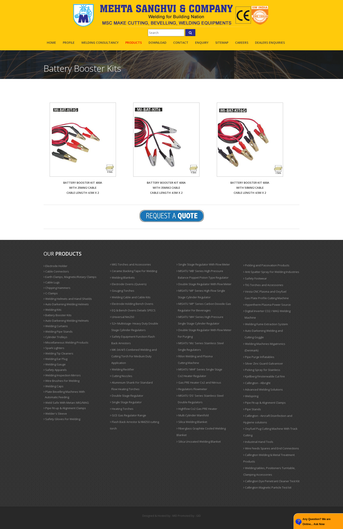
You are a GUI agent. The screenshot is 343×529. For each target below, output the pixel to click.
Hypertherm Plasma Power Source (267, 305)
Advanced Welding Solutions (263, 389)
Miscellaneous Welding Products (66, 342)
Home (51, 42)
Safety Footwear (255, 278)
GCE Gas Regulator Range (128, 415)
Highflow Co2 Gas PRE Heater (197, 409)
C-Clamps (51, 293)
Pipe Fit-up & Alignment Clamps (65, 408)
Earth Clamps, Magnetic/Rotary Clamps (70, 277)
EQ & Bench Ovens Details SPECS (133, 310)
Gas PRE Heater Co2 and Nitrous (199, 382)
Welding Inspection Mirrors (62, 375)
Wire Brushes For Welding (61, 381)
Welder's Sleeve (55, 414)
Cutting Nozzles (121, 376)
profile (69, 42)
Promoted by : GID (189, 516)
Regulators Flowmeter (192, 389)
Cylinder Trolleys (55, 337)
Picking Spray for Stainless (261, 370)
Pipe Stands (252, 409)
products (133, 42)
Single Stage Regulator (126, 402)
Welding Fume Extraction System (265, 324)
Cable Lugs (52, 282)
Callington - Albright (256, 383)
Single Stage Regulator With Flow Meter (203, 264)
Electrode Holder (55, 266)
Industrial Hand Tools (258, 442)
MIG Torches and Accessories (130, 264)
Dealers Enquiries (270, 42)
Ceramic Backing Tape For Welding (133, 271)
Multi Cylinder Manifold (193, 415)
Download (157, 42)
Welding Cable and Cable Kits (130, 297)
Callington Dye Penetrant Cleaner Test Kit (271, 481)
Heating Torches (121, 409)
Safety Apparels (55, 370)
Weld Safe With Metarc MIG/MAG (66, 403)
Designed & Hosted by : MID (159, 516)
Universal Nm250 (122, 317)
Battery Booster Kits (58, 315)
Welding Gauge (55, 364)
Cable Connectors (56, 271)
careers (241, 42)
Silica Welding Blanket (192, 422)
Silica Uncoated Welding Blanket (199, 441)
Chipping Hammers (57, 288)
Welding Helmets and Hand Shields (68, 299)
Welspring (250, 396)
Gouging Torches (122, 291)
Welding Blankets (122, 277)
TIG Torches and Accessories (263, 285)
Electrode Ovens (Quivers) (128, 284)
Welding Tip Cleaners (58, 353)
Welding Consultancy (100, 42)
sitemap (221, 42)
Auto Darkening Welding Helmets (66, 304)
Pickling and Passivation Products (266, 265)
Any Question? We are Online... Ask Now (317, 522)
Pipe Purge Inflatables (258, 357)
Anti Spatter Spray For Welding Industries (271, 272)
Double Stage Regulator (126, 396)
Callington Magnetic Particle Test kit (267, 487)
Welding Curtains (56, 326)
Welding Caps (53, 386)
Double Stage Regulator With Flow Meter (204, 284)
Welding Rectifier (122, 369)
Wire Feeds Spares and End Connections (271, 448)
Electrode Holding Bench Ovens (131, 304)
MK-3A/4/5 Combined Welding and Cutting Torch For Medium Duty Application (133, 356)
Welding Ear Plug (55, 359)
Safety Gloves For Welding (62, 419)
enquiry (201, 42)
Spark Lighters (54, 348)
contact (180, 42)
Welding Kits (52, 310)
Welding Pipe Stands (58, 331)
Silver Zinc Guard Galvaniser (263, 363)
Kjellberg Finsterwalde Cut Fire (264, 376)
